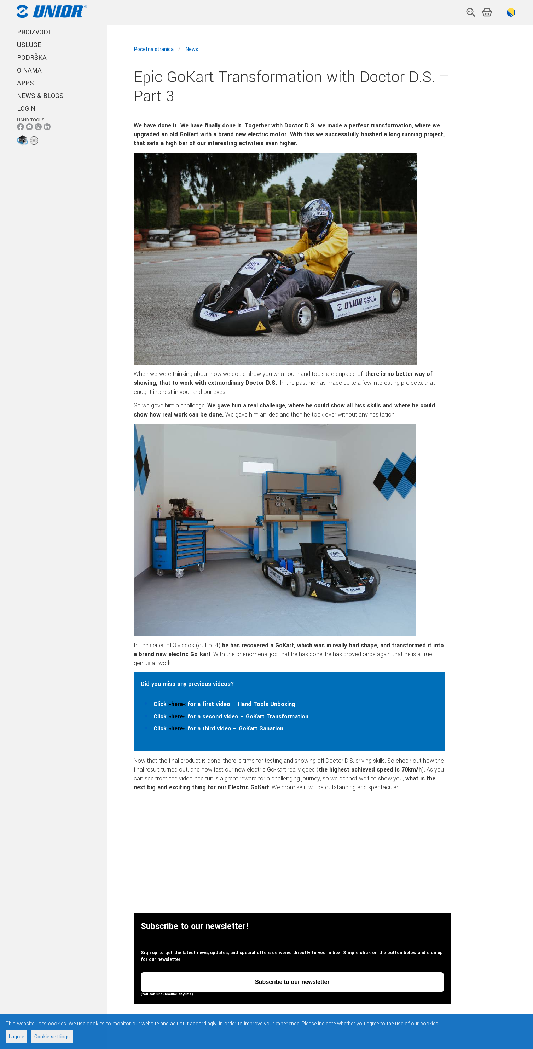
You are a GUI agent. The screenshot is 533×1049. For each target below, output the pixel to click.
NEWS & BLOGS (40, 96)
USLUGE (29, 45)
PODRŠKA (32, 57)
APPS (25, 83)
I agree (16, 1037)
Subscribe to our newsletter (292, 982)
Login (26, 108)
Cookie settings (52, 1037)
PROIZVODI (33, 32)
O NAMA (29, 70)
